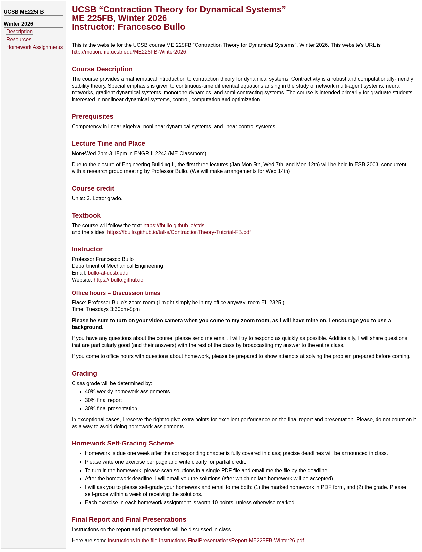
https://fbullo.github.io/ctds (174, 225)
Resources (18, 39)
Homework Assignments (34, 47)
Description (19, 31)
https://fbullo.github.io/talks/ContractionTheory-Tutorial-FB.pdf (179, 232)
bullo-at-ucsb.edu (108, 273)
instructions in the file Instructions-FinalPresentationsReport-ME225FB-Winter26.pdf (206, 540)
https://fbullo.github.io (118, 280)
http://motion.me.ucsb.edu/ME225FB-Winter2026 (129, 52)
